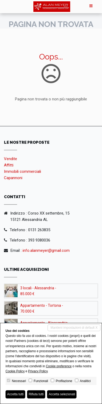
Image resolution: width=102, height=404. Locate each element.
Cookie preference (59, 366)
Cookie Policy (15, 371)
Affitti (8, 165)
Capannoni (13, 177)
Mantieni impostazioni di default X (74, 327)
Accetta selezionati (62, 394)
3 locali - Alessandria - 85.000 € (38, 291)
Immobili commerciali (22, 171)
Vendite (10, 158)
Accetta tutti (15, 394)
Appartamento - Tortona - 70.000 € (41, 308)
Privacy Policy (38, 371)
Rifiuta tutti (36, 394)
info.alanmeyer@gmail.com (46, 250)
